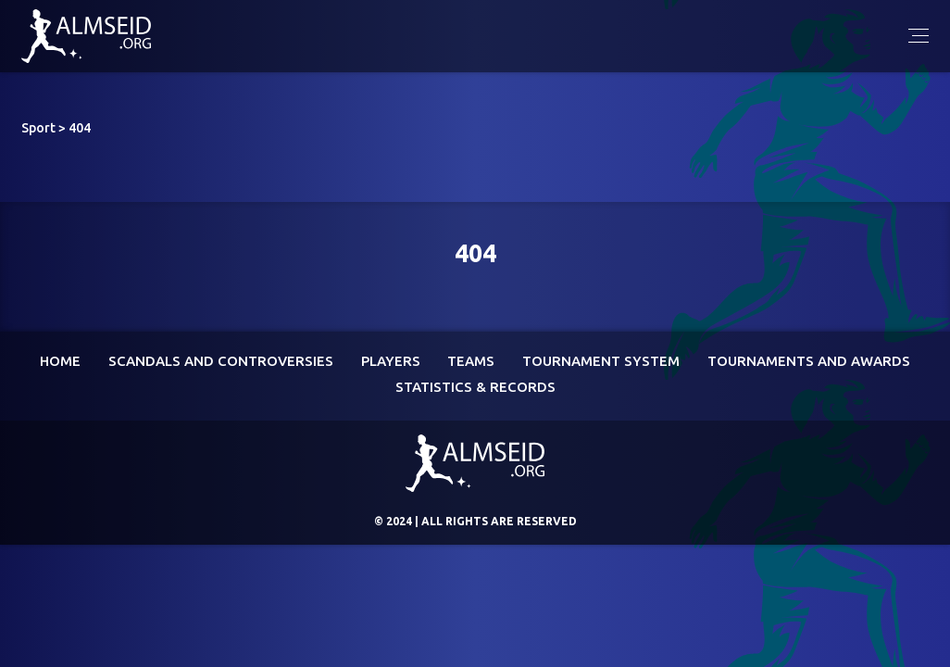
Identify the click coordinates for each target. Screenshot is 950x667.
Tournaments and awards (808, 361)
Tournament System (601, 361)
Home (60, 361)
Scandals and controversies (220, 361)
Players (390, 361)
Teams (470, 361)
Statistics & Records (475, 387)
